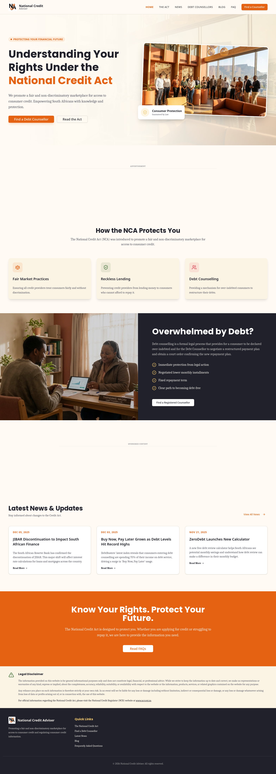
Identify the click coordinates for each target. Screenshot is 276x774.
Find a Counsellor (254, 7)
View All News (254, 514)
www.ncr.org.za (143, 700)
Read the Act (72, 119)
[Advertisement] (138, 194)
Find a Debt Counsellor (31, 119)
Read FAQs (138, 648)
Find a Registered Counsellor (173, 402)
